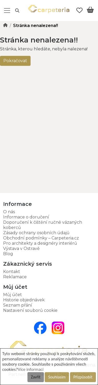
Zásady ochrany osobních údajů (36, 232)
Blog (8, 253)
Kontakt (11, 271)
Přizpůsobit (83, 377)
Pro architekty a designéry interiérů (40, 243)
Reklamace (15, 276)
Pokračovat (15, 60)
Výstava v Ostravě (21, 248)
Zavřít (36, 377)
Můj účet (12, 294)
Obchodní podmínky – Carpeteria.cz (41, 238)
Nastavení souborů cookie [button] (30, 310)
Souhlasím (57, 377)
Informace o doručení (26, 217)
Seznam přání (17, 305)
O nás (9, 211)
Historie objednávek (24, 299)
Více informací (30, 369)
